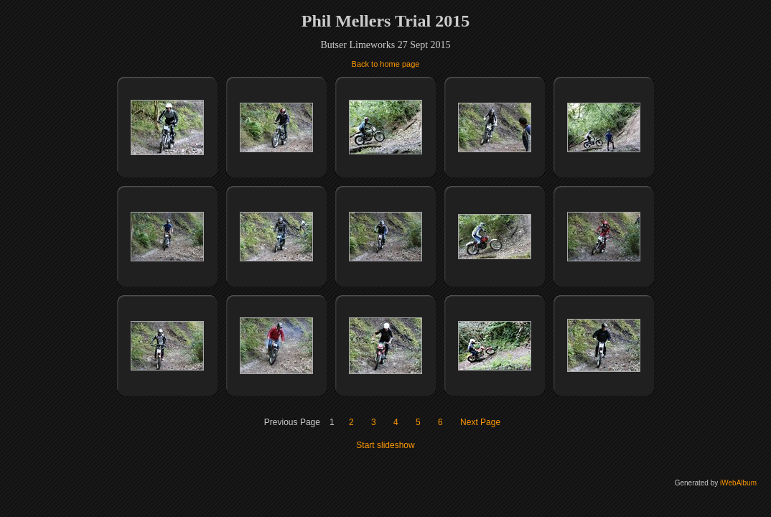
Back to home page (386, 64)
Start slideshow (385, 445)
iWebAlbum (738, 483)
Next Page (480, 422)
